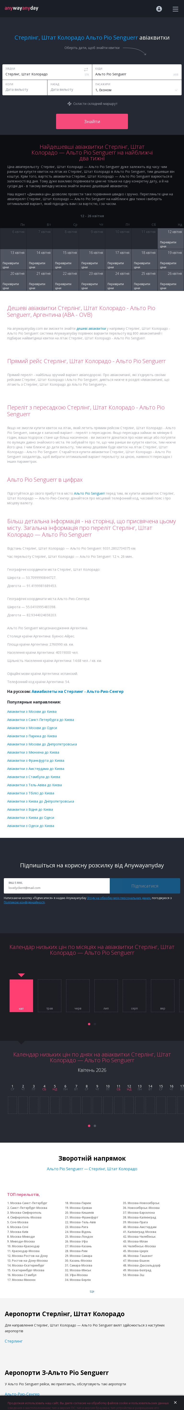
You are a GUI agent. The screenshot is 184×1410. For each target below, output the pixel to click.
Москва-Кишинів (82, 1213)
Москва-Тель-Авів (83, 1222)
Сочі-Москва (19, 1222)
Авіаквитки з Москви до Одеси (32, 728)
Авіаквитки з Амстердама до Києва (35, 768)
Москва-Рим (78, 1251)
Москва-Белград (139, 1270)
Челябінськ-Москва (142, 1246)
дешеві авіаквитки (91, 328)
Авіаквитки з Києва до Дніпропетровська (40, 801)
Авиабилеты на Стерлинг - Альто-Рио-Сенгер (78, 691)
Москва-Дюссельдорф (144, 1265)
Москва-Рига (79, 1227)
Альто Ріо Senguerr (89, 493)
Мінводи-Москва (22, 1241)
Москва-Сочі (19, 1227)
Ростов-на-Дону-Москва (30, 1261)
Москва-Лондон (81, 1237)
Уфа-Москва (79, 1275)
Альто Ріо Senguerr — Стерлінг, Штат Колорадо (92, 1168)
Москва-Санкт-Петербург (28, 1203)
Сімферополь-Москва (25, 1217)
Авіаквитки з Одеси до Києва (30, 825)
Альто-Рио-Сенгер (22, 1394)
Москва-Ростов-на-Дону (30, 1256)
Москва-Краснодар (26, 1246)
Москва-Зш (136, 1275)
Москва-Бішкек (139, 1261)
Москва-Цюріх (138, 1251)
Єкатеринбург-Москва (28, 1270)
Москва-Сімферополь (25, 1213)
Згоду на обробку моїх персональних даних (118, 898)
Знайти (92, 121)
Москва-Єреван (81, 1208)
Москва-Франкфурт (84, 1217)
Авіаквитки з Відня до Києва (30, 809)
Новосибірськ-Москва (144, 1208)
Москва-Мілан (138, 1241)
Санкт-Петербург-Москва (28, 1208)
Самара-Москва (81, 1265)
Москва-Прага (138, 1222)
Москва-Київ (19, 1232)
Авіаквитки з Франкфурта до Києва (35, 760)
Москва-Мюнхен (23, 1280)
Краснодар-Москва (26, 1251)
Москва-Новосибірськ (144, 1203)
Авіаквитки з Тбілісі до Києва (30, 793)
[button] (89, 1024)
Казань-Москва (81, 1261)
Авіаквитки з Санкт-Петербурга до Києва (40, 719)
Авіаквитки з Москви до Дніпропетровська (42, 744)
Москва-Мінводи (22, 1237)
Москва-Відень (80, 1232)
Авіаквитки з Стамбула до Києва (33, 776)
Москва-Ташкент (140, 1256)
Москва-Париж (80, 1203)
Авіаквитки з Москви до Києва (32, 711)
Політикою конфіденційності (24, 902)
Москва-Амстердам (142, 1227)
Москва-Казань (81, 1246)
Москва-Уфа (79, 1241)
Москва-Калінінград (142, 1217)
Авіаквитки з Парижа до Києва (32, 736)
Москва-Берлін (80, 1280)
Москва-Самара (81, 1256)
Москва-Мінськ (80, 1270)
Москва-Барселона (141, 1213)
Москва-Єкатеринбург (28, 1265)
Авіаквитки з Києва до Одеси (30, 817)
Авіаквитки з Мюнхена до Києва (33, 752)
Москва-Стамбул (24, 1275)
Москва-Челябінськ (142, 1237)
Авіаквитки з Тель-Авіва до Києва (34, 785)
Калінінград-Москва (142, 1232)
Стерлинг (14, 1341)
